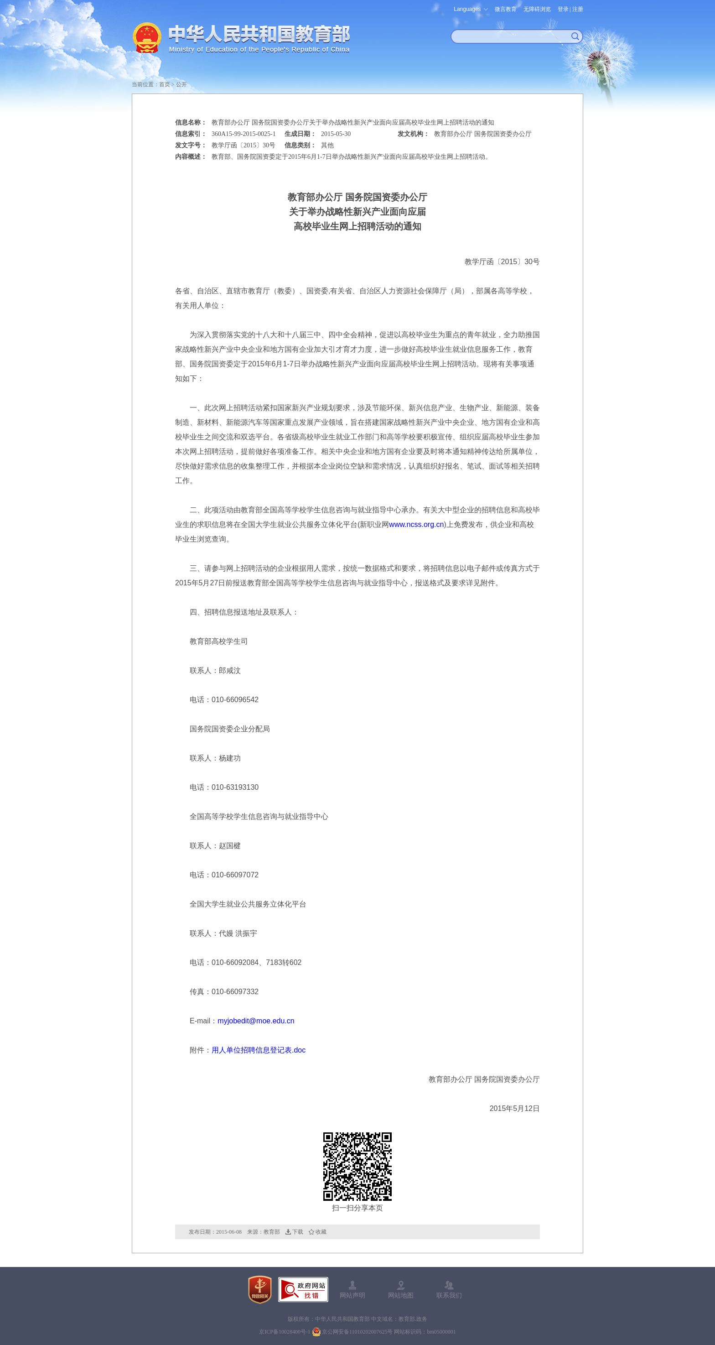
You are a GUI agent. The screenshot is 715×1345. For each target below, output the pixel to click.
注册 (577, 9)
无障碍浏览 (537, 9)
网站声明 (352, 1295)
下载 (297, 1232)
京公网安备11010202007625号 (357, 1332)
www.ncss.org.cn (416, 524)
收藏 (321, 1232)
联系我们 (449, 1295)
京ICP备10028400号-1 (285, 1332)
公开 (181, 84)
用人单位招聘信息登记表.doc (259, 1050)
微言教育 (506, 9)
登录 (563, 9)
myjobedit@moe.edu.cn (256, 1021)
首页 (164, 84)
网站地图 (401, 1295)
